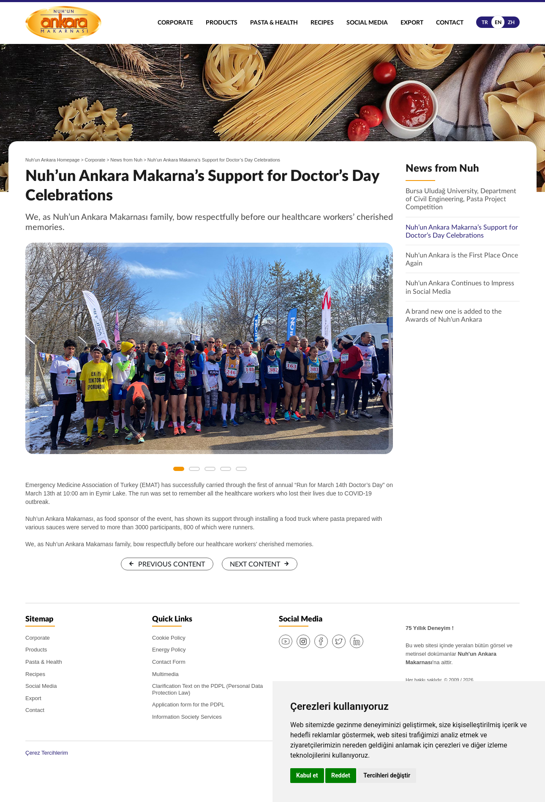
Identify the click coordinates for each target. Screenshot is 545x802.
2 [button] (194, 469)
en (498, 22)
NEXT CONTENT (255, 564)
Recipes (322, 23)
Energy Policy (168, 649)
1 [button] (178, 469)
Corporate (175, 23)
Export (412, 23)
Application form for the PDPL (188, 704)
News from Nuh (126, 159)
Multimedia (165, 674)
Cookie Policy (168, 638)
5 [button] (241, 469)
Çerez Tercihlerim (46, 753)
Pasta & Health (274, 23)
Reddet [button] (340, 775)
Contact (449, 23)
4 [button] (225, 469)
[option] (209, 348)
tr (485, 22)
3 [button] (209, 469)
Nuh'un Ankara (63, 23)
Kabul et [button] (307, 775)
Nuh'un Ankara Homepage (52, 159)
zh (511, 22)
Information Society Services (187, 717)
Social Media (367, 23)
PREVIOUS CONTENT (171, 564)
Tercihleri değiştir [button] (386, 775)
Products (221, 23)
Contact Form (168, 662)
